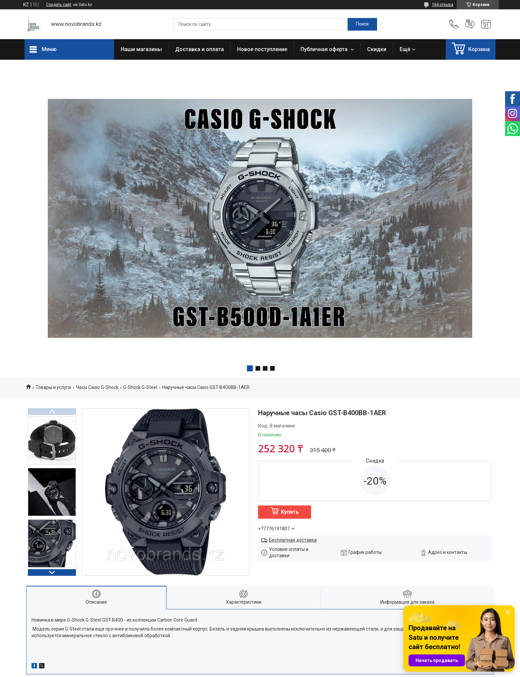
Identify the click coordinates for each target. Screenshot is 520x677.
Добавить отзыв (470, 24)
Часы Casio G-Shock (97, 387)
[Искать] (362, 24)
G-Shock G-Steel (140, 387)
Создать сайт (58, 4)
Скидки (376, 49)
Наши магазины (141, 49)
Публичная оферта (324, 49)
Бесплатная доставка (293, 540)
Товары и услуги (53, 387)
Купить (290, 512)
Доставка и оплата (199, 49)
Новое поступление (262, 49)
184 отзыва (442, 4)
